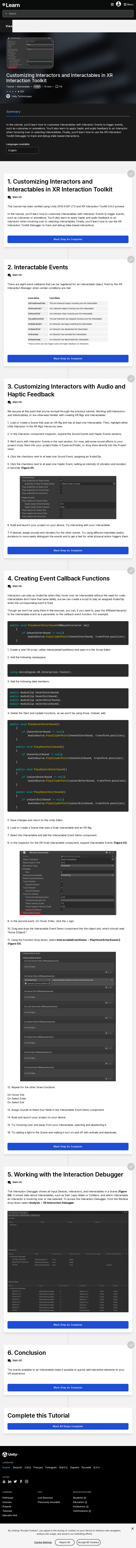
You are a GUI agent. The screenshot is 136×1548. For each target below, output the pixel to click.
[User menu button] (118, 3)
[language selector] (22, 150)
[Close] (132, 1541)
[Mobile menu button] (129, 4)
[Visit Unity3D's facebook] (20, 1481)
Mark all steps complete (68, 1426)
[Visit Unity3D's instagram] (26, 1481)
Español (74, 1467)
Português (51, 1467)
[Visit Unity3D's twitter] (15, 1481)
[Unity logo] (10, 1454)
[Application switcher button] (112, 4)
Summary (13, 111)
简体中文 (63, 1467)
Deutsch (17, 1467)
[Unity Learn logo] (11, 4)
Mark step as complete (68, 239)
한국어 (96, 1467)
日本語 (28, 1467)
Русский (86, 1467)
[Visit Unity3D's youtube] (4, 1481)
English (6, 1467)
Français (38, 1467)
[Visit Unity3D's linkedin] (9, 1481)
